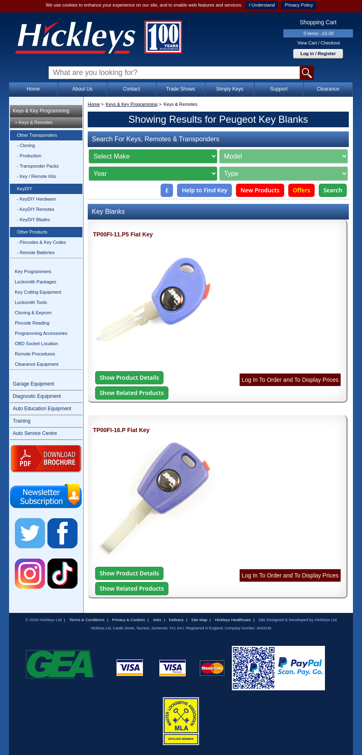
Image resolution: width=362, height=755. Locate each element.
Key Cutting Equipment (38, 292)
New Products (260, 190)
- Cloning (26, 145)
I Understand (262, 4)
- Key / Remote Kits (36, 176)
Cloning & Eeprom (33, 312)
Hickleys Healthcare (233, 619)
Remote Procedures (35, 353)
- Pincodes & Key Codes (41, 242)
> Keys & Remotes (33, 122)
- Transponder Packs (38, 166)
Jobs (157, 619)
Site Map (199, 619)
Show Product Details (129, 377)
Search (332, 190)
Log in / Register (318, 53)
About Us (82, 89)
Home (33, 89)
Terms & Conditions (87, 619)
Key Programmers (33, 271)
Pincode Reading (32, 322)
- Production (29, 155)
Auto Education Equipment (42, 408)
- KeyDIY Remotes (35, 209)
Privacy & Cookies (128, 619)
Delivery (176, 619)
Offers (302, 190)
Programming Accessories (41, 333)
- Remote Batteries (36, 252)
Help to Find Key (204, 190)
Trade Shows (180, 89)
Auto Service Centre (35, 433)
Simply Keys (229, 89)
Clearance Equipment (36, 364)
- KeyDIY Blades (33, 219)
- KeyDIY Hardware (36, 198)
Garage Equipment (33, 384)
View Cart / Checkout (318, 42)
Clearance (328, 89)
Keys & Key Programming (41, 111)
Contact (131, 89)
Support (278, 89)
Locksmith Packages (35, 281)
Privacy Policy (299, 4)
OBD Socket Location (36, 343)
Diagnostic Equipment (37, 396)
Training (21, 421)
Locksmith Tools (31, 302)
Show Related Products (132, 393)
